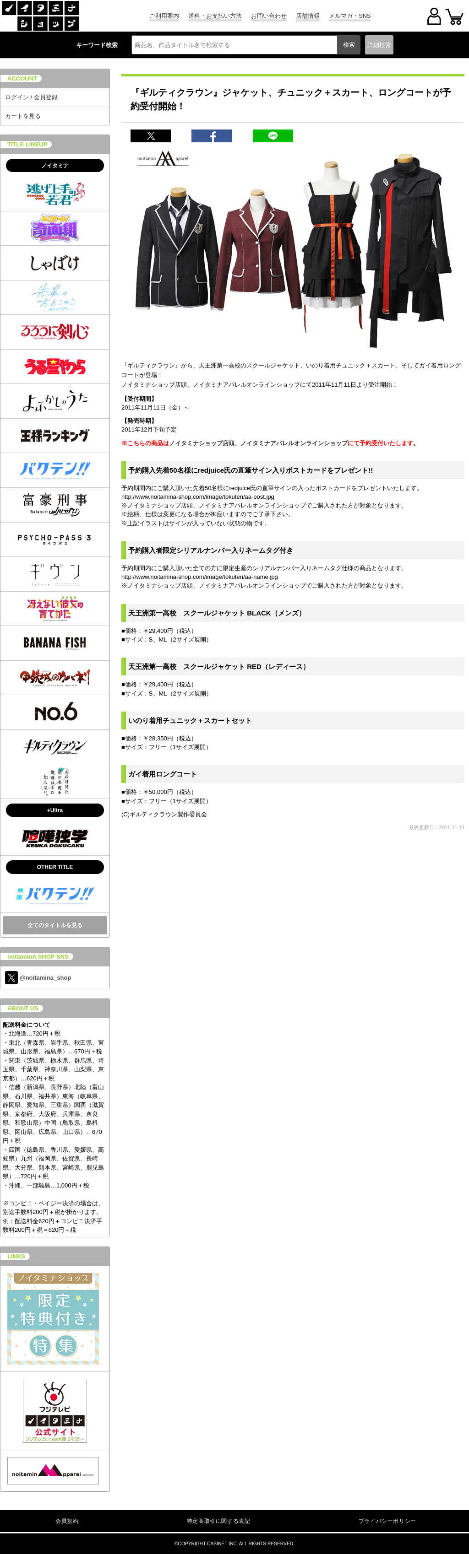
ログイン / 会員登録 (31, 97)
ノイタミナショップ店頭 (201, 443)
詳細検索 (379, 45)
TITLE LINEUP (27, 144)
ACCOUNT (22, 78)
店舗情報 (308, 15)
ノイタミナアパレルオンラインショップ (294, 443)
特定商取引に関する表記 (219, 1521)
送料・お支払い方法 (215, 15)
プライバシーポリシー (387, 1521)
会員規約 (66, 1521)
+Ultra (55, 810)
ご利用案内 (164, 15)
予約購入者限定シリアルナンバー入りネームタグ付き (210, 550)
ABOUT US (22, 1008)
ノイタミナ (55, 165)
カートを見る (23, 116)
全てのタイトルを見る (54, 925)
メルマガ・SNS (350, 15)
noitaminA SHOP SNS (38, 956)
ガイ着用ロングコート (162, 774)
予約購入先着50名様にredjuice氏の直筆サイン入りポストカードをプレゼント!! (250, 470)
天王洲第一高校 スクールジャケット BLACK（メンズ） (216, 613)
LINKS (16, 1256)
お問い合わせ (269, 15)
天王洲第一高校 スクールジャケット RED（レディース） (219, 666)
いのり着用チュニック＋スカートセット (190, 720)
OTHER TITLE (55, 867)
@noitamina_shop (38, 977)
